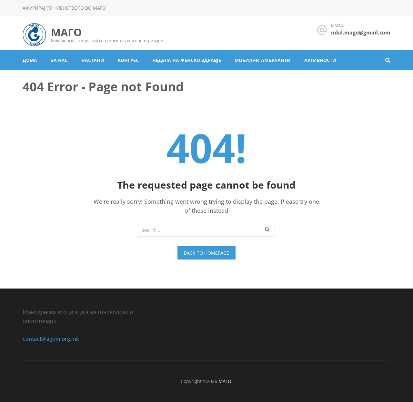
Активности (320, 60)
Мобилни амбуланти (263, 60)
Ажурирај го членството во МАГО (64, 8)
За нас (59, 60)
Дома (30, 60)
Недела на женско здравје (186, 60)
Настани (92, 60)
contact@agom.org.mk (51, 338)
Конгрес (128, 60)
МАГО (66, 32)
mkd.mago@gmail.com (360, 32)
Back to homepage (206, 253)
